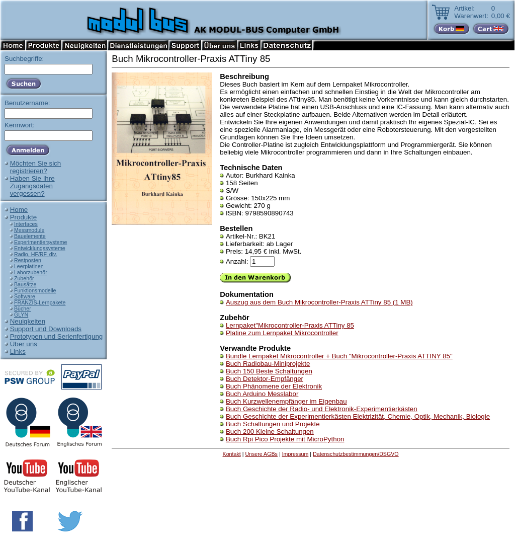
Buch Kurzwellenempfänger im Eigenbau (286, 401)
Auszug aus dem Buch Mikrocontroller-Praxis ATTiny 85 (319, 302)
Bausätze (25, 284)
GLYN (21, 315)
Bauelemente (30, 236)
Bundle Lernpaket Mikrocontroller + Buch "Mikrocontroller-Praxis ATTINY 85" (339, 356)
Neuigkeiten (27, 321)
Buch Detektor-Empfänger (264, 378)
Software (24, 296)
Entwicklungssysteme (39, 248)
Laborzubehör (30, 272)
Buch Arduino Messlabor (262, 394)
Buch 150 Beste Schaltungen (269, 371)
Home (19, 209)
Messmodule (29, 230)
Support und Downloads (45, 329)
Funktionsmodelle (35, 290)
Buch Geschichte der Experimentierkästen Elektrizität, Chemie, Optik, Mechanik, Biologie (358, 416)
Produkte (23, 217)
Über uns (23, 344)
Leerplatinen (29, 266)
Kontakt (232, 454)
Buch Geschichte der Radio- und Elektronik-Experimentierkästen (321, 409)
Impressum (295, 454)
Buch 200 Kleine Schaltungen (270, 431)
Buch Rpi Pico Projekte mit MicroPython (285, 439)
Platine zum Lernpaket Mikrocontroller (282, 333)
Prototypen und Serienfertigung (56, 336)
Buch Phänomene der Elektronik (274, 386)
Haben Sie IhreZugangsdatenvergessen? (32, 186)
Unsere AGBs (261, 454)
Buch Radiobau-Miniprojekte (268, 363)
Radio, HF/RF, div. (35, 254)
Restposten (27, 260)
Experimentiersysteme (40, 242)
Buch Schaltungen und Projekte (273, 424)
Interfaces (26, 224)
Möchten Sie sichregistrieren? (35, 167)
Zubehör (24, 278)
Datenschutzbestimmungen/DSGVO (356, 454)
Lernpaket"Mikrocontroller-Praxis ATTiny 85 (290, 325)
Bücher (22, 308)
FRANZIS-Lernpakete (39, 302)
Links (18, 351)
